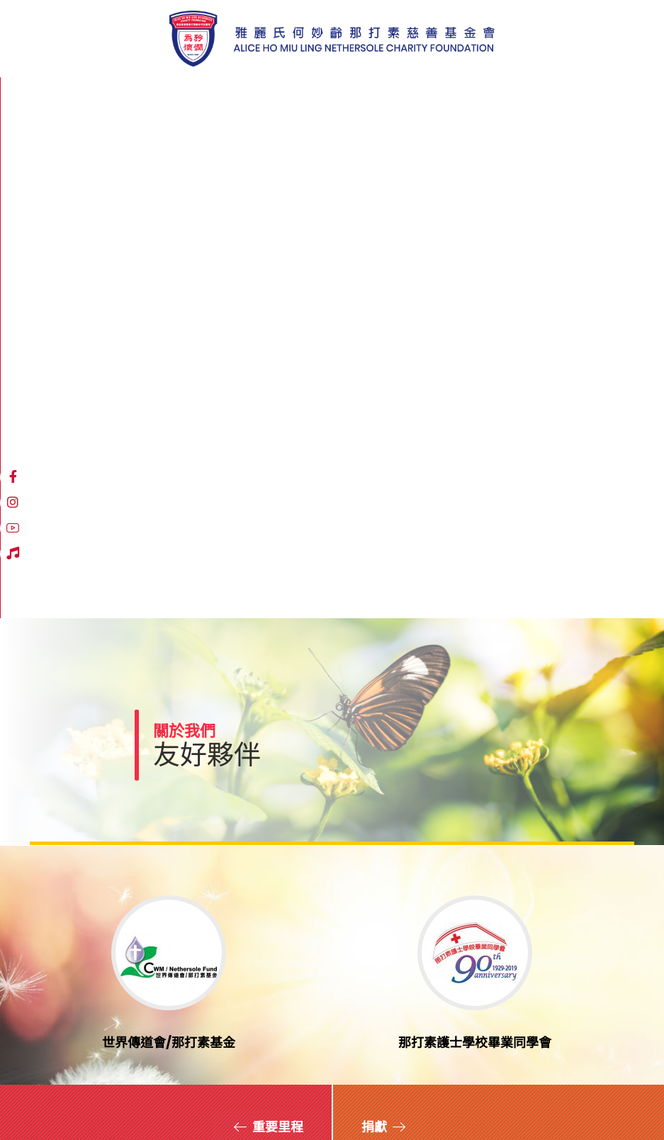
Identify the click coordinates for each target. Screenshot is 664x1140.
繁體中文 (574, 98)
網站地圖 (49, 1098)
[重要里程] (268, 630)
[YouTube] (502, 97)
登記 (445, 1019)
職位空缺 (225, 1098)
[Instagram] (477, 97)
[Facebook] (451, 97)
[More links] (402, 98)
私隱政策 (166, 1098)
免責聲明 (106, 1098)
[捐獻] (384, 630)
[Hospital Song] (528, 97)
